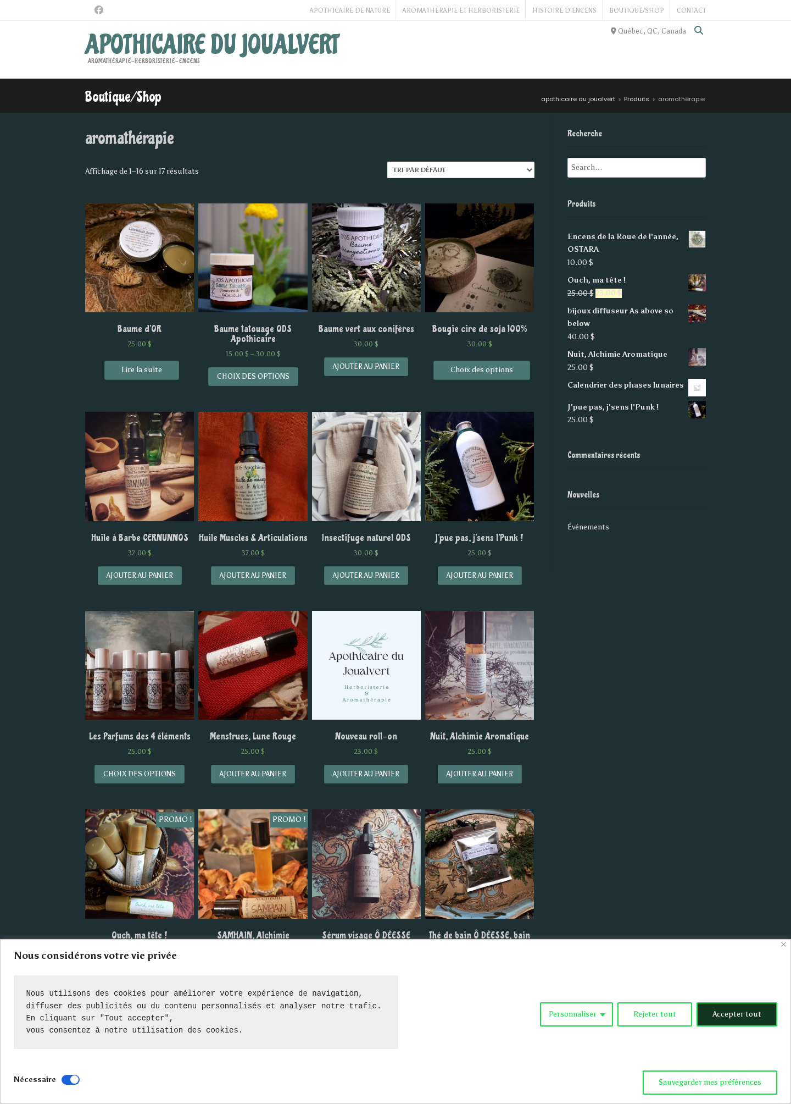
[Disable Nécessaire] (71, 1080)
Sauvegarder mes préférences (710, 1082)
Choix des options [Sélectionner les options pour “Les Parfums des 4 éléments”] (139, 774)
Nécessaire (35, 1079)
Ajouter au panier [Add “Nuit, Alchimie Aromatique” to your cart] (480, 774)
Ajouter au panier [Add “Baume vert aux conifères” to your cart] (366, 366)
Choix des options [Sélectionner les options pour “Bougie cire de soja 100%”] (481, 369)
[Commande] (460, 170)
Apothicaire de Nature (350, 10)
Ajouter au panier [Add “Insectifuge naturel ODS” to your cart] (366, 575)
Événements (588, 527)
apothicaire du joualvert (211, 45)
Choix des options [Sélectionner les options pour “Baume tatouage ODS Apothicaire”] (253, 376)
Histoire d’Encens (564, 10)
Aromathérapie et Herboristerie (461, 10)
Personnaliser (573, 1014)
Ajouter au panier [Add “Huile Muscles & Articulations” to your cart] (253, 575)
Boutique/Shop (636, 10)
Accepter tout (736, 1014)
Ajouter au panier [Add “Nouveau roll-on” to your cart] (366, 774)
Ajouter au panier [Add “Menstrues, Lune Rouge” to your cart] (253, 774)
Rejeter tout (654, 1014)
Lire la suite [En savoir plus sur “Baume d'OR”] (141, 369)
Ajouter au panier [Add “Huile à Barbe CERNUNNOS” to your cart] (140, 575)
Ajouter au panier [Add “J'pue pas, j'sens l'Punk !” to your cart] (480, 575)
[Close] (783, 944)
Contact (691, 10)
